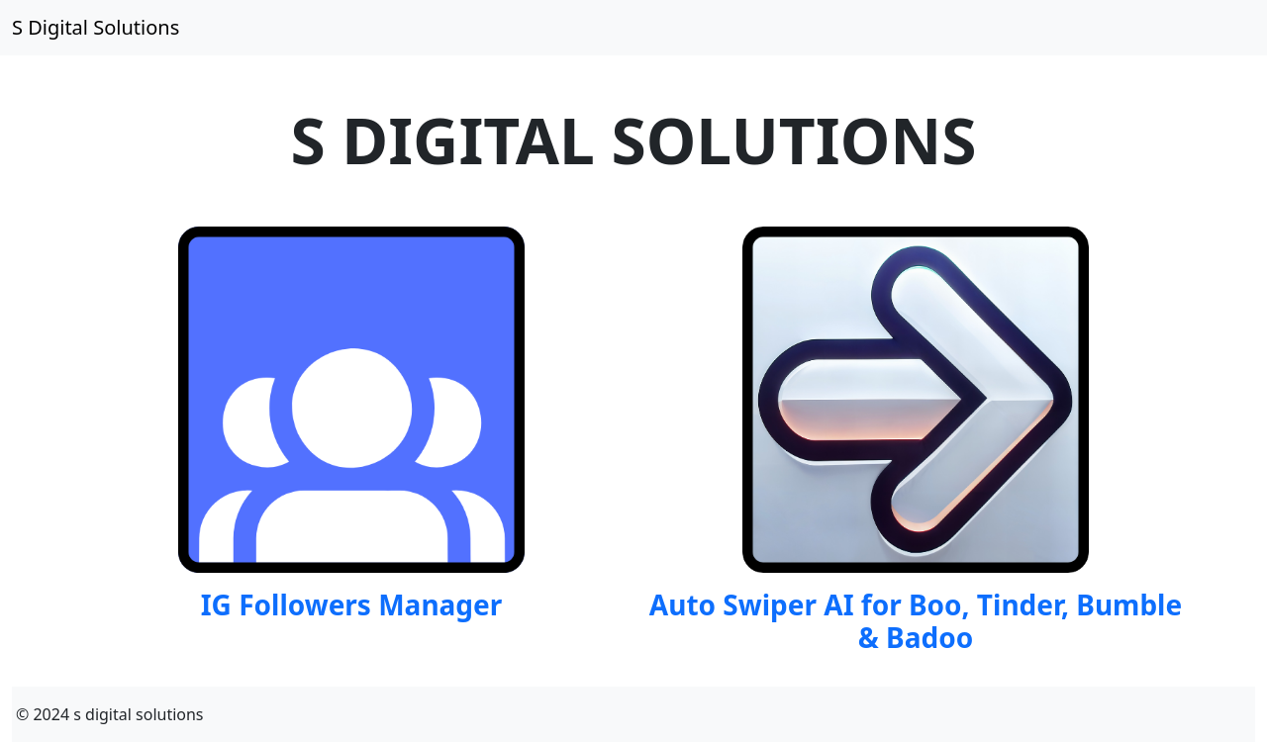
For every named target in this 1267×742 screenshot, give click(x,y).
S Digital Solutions (95, 27)
